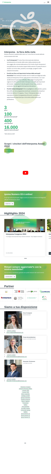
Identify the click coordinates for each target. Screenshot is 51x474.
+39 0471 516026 (11, 355)
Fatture (25, 404)
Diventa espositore (25, 397)
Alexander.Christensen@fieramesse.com (17, 380)
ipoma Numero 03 (25, 413)
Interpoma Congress (26, 386)
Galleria (25, 411)
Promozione (25, 403)
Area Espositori (25, 406)
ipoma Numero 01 (25, 417)
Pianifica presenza (25, 399)
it (44, 2)
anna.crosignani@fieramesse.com (15, 332)
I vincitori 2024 (25, 390)
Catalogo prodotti (25, 395)
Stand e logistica (25, 401)
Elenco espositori (25, 394)
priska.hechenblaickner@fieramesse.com (17, 356)
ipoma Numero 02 (25, 415)
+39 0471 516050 (11, 379)
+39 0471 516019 (11, 330)
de (25, 443)
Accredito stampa (25, 408)
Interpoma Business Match (25, 388)
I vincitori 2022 (25, 392)
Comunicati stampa (25, 410)
